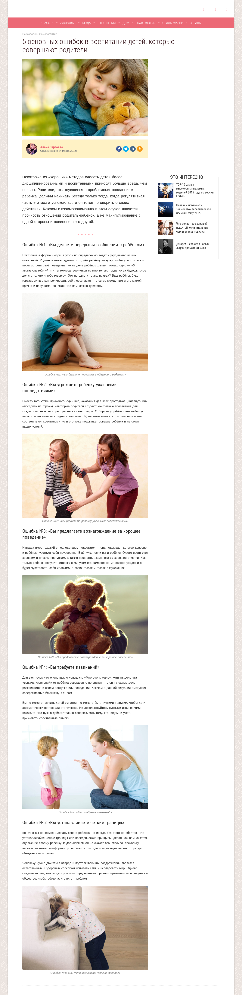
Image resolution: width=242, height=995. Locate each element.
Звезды (195, 23)
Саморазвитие (48, 34)
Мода (86, 23)
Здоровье (68, 23)
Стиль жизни (172, 23)
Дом (126, 23)
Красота (47, 23)
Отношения (107, 23)
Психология (146, 23)
